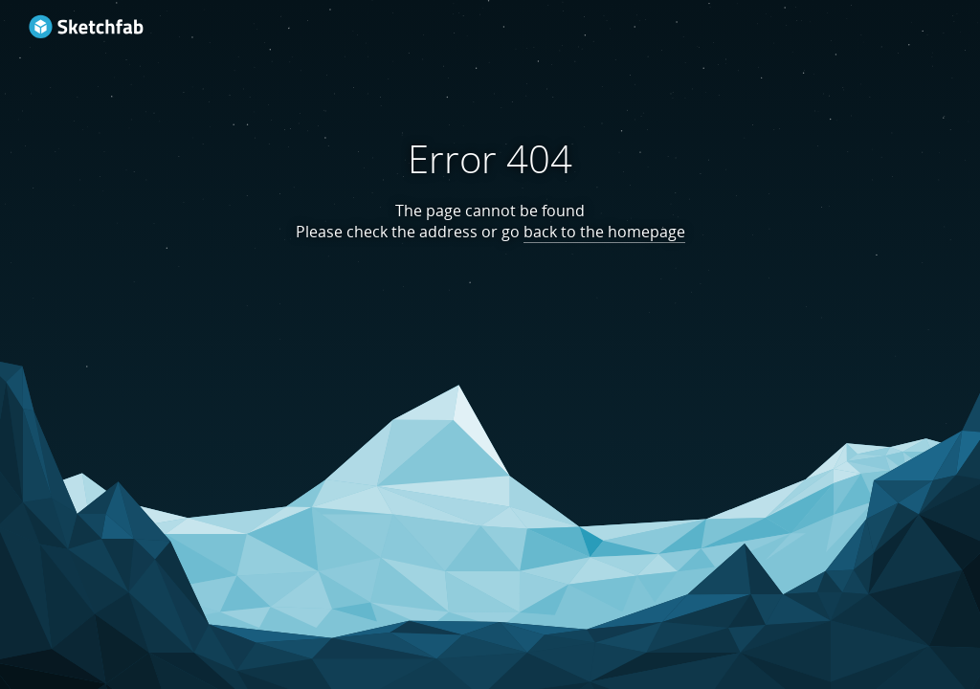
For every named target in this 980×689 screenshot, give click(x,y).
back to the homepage (604, 231)
